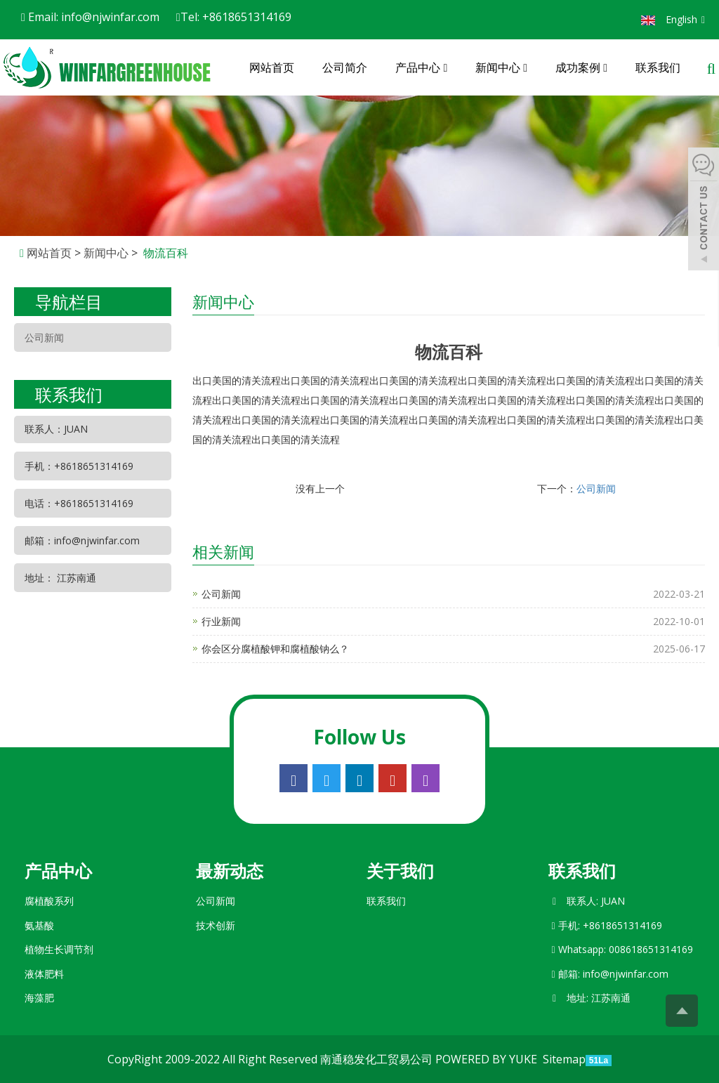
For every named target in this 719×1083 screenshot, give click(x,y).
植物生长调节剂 (59, 949)
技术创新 (215, 925)
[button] (445, 67)
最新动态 (229, 870)
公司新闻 (596, 488)
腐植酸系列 (49, 900)
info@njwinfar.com (625, 973)
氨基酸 (39, 925)
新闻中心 (501, 67)
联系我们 (657, 67)
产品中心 (421, 67)
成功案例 (581, 67)
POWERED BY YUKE (487, 1059)
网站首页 (271, 67)
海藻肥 (39, 997)
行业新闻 (221, 621)
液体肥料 (44, 973)
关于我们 (400, 870)
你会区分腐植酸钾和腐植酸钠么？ (275, 648)
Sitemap (564, 1059)
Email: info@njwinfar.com (90, 17)
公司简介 (344, 67)
